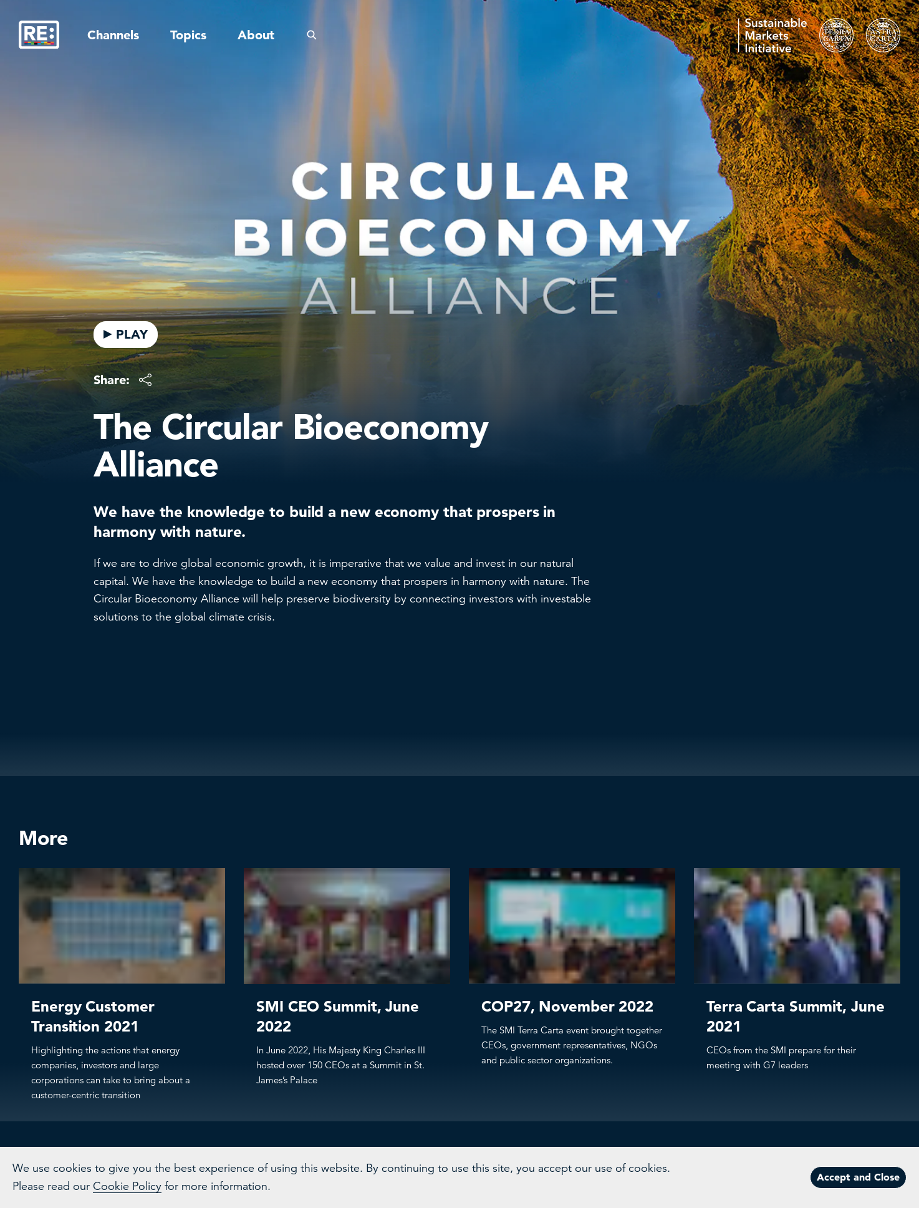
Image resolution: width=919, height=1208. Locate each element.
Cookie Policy (127, 1186)
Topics (188, 34)
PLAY (125, 334)
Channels (113, 34)
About (256, 34)
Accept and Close (858, 1177)
